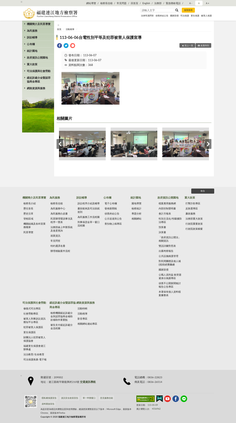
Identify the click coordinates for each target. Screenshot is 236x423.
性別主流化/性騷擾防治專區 (170, 220)
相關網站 (136, 218)
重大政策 (32, 64)
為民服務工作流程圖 (89, 216)
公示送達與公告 (113, 218)
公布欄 (31, 44)
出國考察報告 (166, 250)
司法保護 (184, 15)
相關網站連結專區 (87, 323)
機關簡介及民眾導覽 (38, 23)
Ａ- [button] (190, 3)
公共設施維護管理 (168, 255)
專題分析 (136, 213)
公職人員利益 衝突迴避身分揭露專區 (170, 276)
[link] (59, 46)
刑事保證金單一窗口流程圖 (89, 224)
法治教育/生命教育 (33, 354)
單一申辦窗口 (89, 398)
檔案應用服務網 (167, 203)
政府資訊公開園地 (37, 57)
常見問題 (122, 3)
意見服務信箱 (106, 398)
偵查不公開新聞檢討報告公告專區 (170, 285)
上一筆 (60, 144)
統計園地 (32, 50)
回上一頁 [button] (189, 45)
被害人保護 (206, 15)
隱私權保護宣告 (49, 398)
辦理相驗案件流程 (60, 250)
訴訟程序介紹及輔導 (89, 203)
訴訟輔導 (32, 37)
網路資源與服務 (36, 88)
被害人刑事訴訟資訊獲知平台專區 (34, 320)
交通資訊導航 (88, 381)
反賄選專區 (192, 208)
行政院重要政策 (194, 223)
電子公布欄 (111, 203)
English (146, 3)
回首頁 (134, 3)
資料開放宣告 (48, 404)
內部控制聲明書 (167, 208)
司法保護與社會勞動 (38, 70)
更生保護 (195, 15)
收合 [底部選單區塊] (203, 191)
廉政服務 (190, 213)
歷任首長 (28, 208)
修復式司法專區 (32, 308)
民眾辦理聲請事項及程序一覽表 (61, 220)
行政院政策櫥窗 (194, 228)
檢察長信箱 (106, 3)
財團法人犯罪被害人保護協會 (34, 339)
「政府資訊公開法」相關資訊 (170, 239)
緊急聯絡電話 (173, 3)
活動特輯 (82, 308)
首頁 (59, 29)
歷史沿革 (28, 213)
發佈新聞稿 (111, 208)
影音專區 (82, 318)
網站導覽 (91, 3)
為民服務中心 (57, 208)
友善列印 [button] (205, 45)
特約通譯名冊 (57, 245)
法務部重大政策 (194, 218)
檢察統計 (136, 208)
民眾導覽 (28, 232)
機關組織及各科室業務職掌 (34, 225)
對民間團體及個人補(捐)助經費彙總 (170, 263)
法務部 (158, 3)
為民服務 (32, 30)
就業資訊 (55, 235)
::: (21, 1)
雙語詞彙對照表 (167, 245)
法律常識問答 (147, 15)
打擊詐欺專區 (193, 203)
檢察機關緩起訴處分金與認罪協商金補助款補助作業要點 (61, 316)
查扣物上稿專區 (113, 223)
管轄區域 (28, 218)
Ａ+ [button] (207, 3)
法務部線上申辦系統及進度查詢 (61, 229)
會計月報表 (165, 213)
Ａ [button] (199, 3)
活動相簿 (70, 29)
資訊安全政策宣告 (69, 398)
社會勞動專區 (30, 313)
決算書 (162, 232)
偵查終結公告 (162, 15)
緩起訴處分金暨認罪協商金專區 (38, 79)
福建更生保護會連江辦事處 (34, 347)
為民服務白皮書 (59, 213)
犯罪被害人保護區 (33, 327)
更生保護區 (29, 332)
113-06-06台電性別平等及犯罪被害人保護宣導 (100, 37)
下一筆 (208, 144)
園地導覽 (136, 203)
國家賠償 (174, 15)
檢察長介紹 (29, 203)
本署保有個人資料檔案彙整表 (170, 293)
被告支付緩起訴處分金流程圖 (61, 326)
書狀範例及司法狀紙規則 (89, 210)
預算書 (162, 227)
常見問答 (55, 240)
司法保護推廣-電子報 (35, 359)
